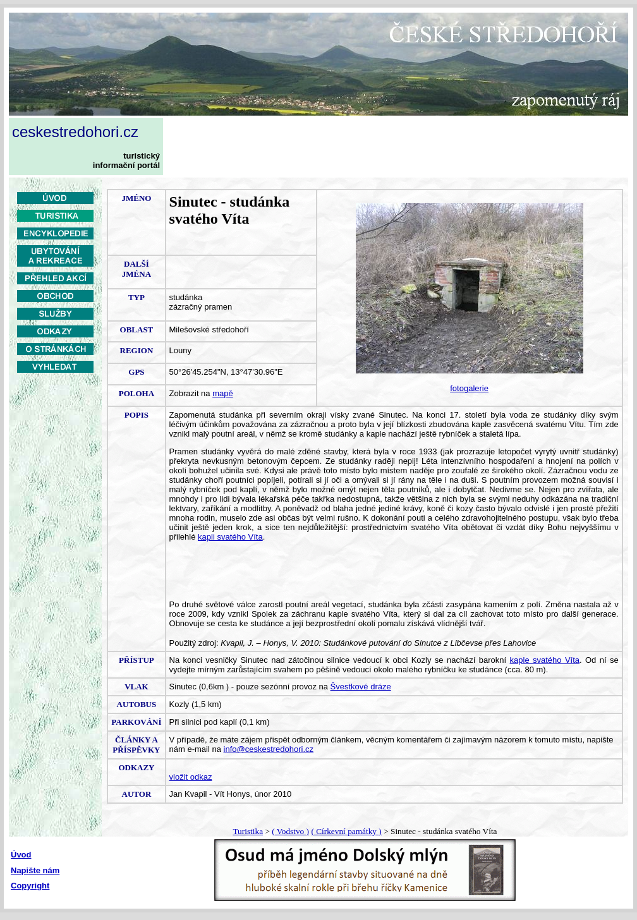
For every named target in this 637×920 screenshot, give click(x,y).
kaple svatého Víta (544, 660)
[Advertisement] (56, 466)
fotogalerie (469, 388)
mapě (222, 393)
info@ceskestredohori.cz (269, 749)
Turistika (248, 831)
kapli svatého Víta (230, 537)
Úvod (21, 854)
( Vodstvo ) (290, 831)
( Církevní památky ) (346, 831)
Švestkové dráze (361, 686)
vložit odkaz (190, 777)
